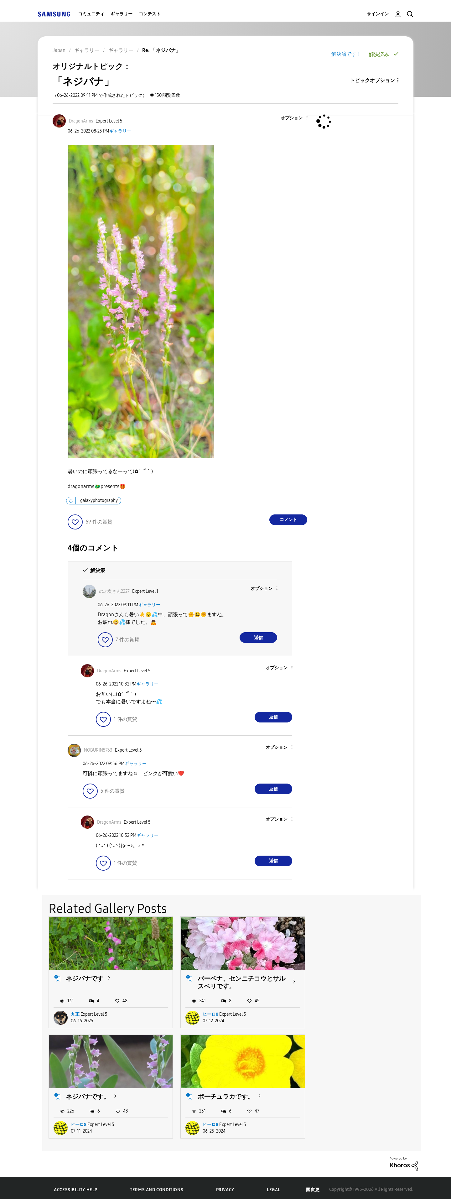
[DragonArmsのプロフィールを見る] (81, 121)
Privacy (225, 1186)
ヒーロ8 (206, 1012)
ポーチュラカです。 (94, 1093)
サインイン (378, 14)
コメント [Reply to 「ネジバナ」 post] (288, 519)
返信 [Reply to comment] (258, 637)
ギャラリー (121, 14)
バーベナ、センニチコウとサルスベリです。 (234, 980)
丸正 (75, 1012)
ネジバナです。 (343, 976)
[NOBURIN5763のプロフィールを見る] (98, 750)
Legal (273, 1186)
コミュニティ (91, 14)
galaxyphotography (99, 500)
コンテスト (150, 14)
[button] (297, 118)
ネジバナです (84, 976)
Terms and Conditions (156, 1186)
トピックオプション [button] (372, 80)
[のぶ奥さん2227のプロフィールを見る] (114, 591)
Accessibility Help (75, 1186)
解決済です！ (346, 54)
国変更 (313, 1186)
